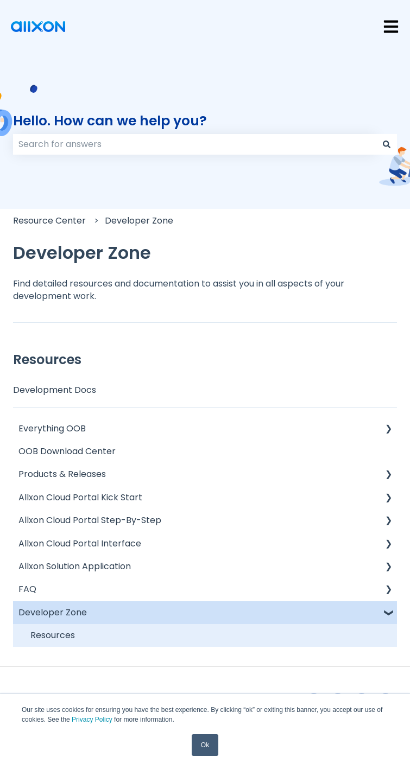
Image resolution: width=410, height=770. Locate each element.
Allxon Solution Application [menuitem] (74, 566)
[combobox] (194, 144)
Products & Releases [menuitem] (62, 474)
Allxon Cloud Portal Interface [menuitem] (79, 543)
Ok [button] (205, 745)
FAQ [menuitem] (27, 589)
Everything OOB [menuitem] (52, 428)
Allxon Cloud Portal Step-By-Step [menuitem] (89, 520)
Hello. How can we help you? (110, 120)
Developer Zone (139, 220)
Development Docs (54, 390)
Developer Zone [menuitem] (52, 612)
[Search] (386, 144)
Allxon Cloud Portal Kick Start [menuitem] (80, 497)
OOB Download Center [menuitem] (67, 451)
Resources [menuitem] (52, 635)
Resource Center (49, 220)
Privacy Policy (92, 719)
